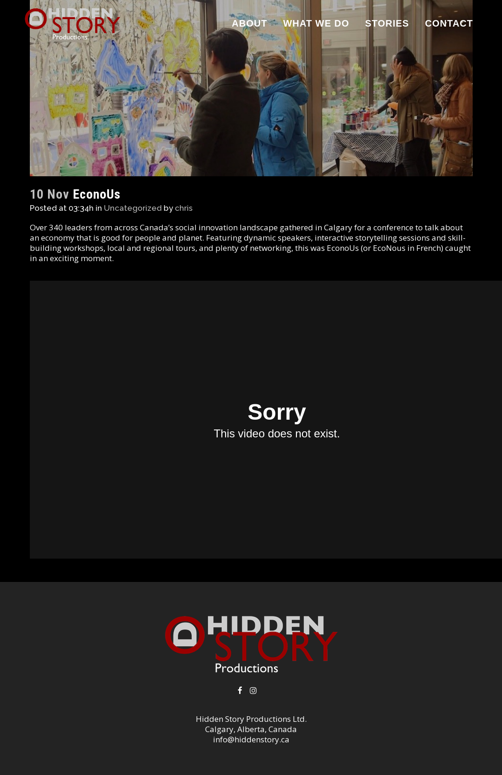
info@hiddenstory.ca (251, 739)
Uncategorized (133, 208)
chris (184, 208)
